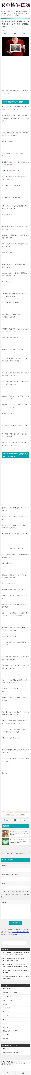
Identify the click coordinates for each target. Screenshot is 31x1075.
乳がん (3, 30)
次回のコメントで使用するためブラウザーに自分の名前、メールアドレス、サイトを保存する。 (15, 894)
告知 (18, 814)
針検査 (22, 814)
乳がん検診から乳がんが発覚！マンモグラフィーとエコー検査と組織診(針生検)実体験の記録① (19, 841)
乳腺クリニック (10, 814)
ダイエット (6, 1004)
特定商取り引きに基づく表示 (10, 1052)
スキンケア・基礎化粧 (9, 1000)
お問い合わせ (6, 1048)
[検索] (14, 943)
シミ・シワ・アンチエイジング (11, 996)
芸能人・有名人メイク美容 (10, 1031)
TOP (8, 1061)
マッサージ (6, 1011)
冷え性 (5, 1023)
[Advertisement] (15, 73)
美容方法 (5, 1027)
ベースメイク (6, 1008)
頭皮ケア (5, 1038)
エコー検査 (9, 812)
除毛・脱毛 (6, 1034)
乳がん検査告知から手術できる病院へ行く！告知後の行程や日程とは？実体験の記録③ (19, 833)
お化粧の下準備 (7, 988)
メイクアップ (6, 1015)
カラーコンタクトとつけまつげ (11, 992)
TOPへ (23, 1073)
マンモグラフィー (18, 812)
